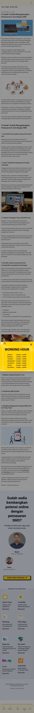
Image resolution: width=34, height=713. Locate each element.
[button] (31, 344)
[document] (17, 356)
